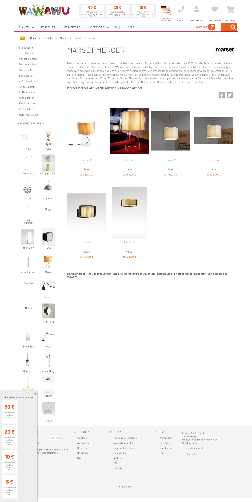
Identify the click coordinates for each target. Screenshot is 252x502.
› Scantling (48, 362)
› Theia (48, 386)
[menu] (126, 27)
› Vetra (48, 411)
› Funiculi (27, 213)
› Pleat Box (27, 337)
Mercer (129, 160)
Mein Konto (165, 443)
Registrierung (166, 448)
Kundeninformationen (124, 448)
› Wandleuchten (26, 69)
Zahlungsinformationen (125, 437)
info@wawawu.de (195, 448)
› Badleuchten (25, 75)
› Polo (48, 337)
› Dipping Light (48, 164)
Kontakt (191, 454)
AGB (116, 462)
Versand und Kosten (123, 443)
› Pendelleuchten (27, 58)
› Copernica (27, 164)
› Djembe (48, 189)
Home (33, 38)
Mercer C (129, 242)
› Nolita (28, 308)
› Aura (27, 139)
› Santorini (27, 362)
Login (162, 452)
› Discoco (27, 189)
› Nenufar (27, 283)
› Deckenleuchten (27, 64)
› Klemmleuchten (27, 103)
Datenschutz (120, 452)
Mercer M (86, 160)
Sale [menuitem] (131, 27)
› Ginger (48, 209)
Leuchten (82, 437)
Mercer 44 (213, 160)
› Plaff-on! (48, 312)
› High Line (27, 238)
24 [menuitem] (117, 27)
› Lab (48, 238)
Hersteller (48, 38)
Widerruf (118, 458)
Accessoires (83, 443)
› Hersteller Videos (28, 114)
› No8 (48, 288)
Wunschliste (166, 437)
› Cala (48, 139)
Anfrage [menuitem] (177, 27)
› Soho (27, 386)
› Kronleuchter (26, 108)
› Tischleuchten (26, 53)
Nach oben (126, 486)
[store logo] (44, 10)
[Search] (233, 27)
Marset (78, 38)
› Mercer (48, 263)
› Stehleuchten (26, 47)
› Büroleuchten (26, 97)
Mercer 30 (171, 160)
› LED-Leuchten (27, 92)
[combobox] (211, 27)
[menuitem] (24, 27)
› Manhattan (28, 263)
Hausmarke (83, 452)
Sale (79, 458)
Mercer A (87, 242)
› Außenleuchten (27, 81)
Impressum (119, 468)
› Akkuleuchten (26, 86)
